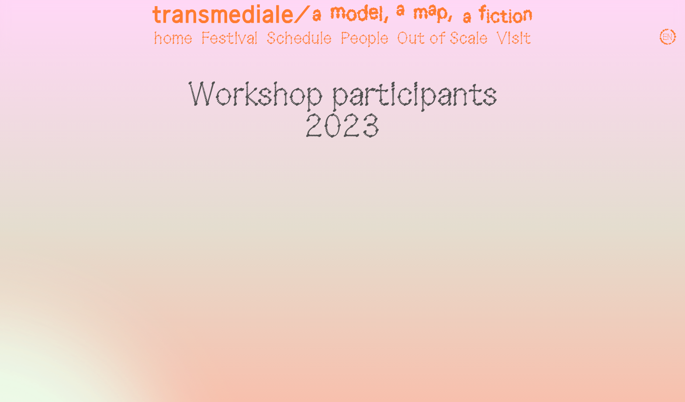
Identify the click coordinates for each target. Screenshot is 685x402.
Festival (229, 39)
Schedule (299, 39)
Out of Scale (442, 39)
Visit (514, 39)
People (365, 39)
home (173, 39)
